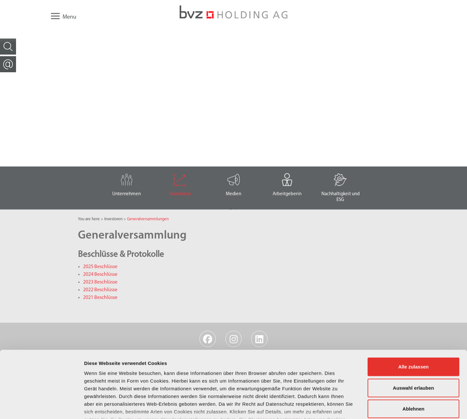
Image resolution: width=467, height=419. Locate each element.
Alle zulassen (413, 321)
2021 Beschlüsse (100, 297)
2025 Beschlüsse (100, 266)
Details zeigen (341, 406)
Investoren (113, 219)
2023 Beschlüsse (100, 282)
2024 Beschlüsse (100, 274)
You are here (89, 219)
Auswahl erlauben (413, 342)
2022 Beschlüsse (100, 289)
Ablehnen (413, 363)
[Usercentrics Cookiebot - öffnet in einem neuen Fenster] (41, 406)
